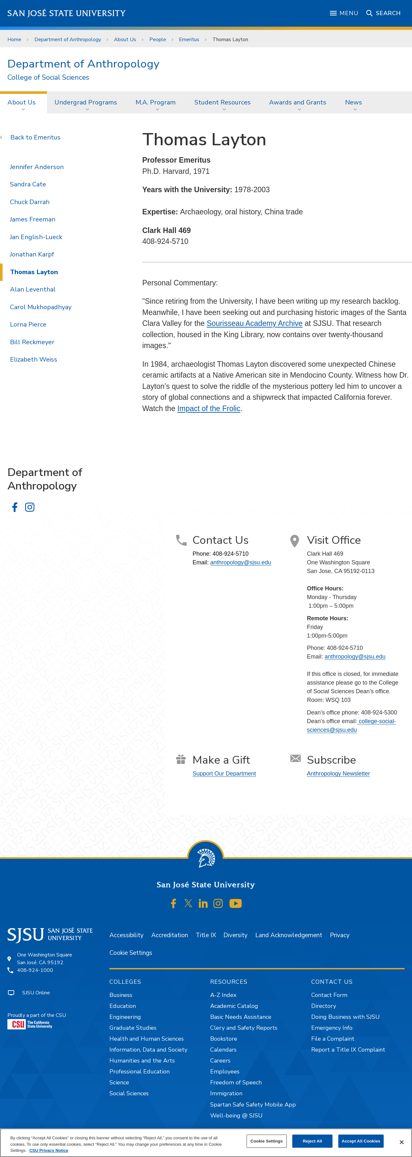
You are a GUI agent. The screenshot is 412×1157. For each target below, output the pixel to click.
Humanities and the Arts (142, 1060)
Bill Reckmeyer (32, 342)
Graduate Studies (132, 1028)
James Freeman (32, 219)
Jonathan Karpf (32, 254)
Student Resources (222, 102)
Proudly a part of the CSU (36, 1020)
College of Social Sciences (48, 77)
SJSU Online (36, 992)
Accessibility (126, 935)
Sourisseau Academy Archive (255, 323)
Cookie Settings (130, 953)
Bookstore (223, 1039)
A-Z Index (223, 995)
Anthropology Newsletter (338, 773)
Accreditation (169, 935)
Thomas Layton (230, 39)
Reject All (312, 1141)
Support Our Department (224, 773)
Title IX (206, 935)
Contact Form (329, 995)
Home (14, 39)
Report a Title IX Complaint (348, 1050)
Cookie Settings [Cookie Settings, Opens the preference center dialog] (266, 1141)
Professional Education (139, 1071)
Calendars (223, 1050)
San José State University (66, 13)
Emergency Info (331, 1028)
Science (119, 1082)
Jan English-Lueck (36, 237)
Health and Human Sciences (146, 1039)
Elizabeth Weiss (33, 359)
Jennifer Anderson (37, 167)
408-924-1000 (35, 970)
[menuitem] (23, 102)
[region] (206, 1142)
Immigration (226, 1093)
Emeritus (189, 39)
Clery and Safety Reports (243, 1028)
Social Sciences (129, 1093)
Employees (224, 1071)
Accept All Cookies (361, 1141)
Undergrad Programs (85, 102)
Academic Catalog (234, 1006)
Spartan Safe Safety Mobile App (253, 1104)
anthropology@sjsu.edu (240, 562)
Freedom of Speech (236, 1082)
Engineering (125, 1017)
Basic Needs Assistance (240, 1017)
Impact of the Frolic (208, 408)
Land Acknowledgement (288, 935)
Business (120, 995)
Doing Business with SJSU (345, 1017)
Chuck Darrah (30, 202)
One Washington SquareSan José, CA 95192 (44, 958)
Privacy (340, 935)
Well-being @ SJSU (236, 1115)
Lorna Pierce (28, 324)
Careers (220, 1060)
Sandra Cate (28, 184)
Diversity (235, 935)
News (353, 102)
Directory (323, 1006)
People (157, 39)
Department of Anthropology (67, 39)
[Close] (402, 1142)
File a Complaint (332, 1039)
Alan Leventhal (33, 289)
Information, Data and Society (148, 1050)
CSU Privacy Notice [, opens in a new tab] (48, 1150)
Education (122, 1006)
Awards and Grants (297, 102)
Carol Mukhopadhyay (40, 307)
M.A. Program (156, 102)
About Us (125, 39)
